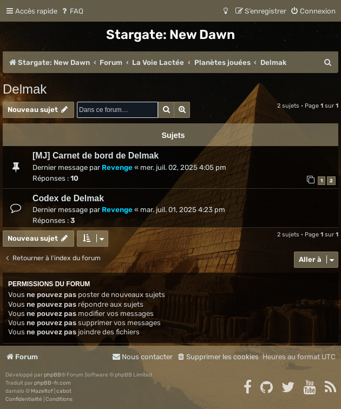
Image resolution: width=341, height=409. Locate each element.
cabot (63, 391)
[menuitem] (71, 11)
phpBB (52, 375)
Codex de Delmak (68, 198)
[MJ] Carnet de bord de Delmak (95, 155)
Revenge (117, 167)
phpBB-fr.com (52, 383)
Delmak (25, 89)
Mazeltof (42, 391)
